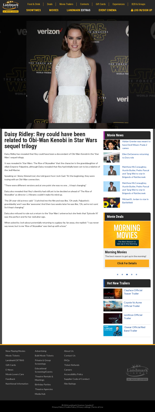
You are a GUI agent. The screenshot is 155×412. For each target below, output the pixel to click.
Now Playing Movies (15, 351)
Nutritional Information (17, 383)
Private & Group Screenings (43, 362)
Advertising (40, 351)
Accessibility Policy (73, 374)
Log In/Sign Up (141, 10)
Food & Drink (33, 4)
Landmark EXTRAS (15, 360)
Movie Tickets (13, 355)
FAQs (67, 360)
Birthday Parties (43, 384)
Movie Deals (115, 217)
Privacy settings (84, 407)
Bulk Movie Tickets (44, 355)
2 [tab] (122, 274)
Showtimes (33, 10)
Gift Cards (101, 4)
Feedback (10, 379)
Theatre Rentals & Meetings (44, 378)
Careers (68, 369)
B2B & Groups (138, 4)
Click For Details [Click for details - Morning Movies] (127, 263)
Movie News (115, 135)
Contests (84, 4)
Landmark (78, 10)
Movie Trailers (66, 4)
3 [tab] (127, 274)
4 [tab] (131, 274)
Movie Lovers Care (15, 374)
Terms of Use (97, 407)
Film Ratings (70, 383)
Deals (50, 4)
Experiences (119, 4)
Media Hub (40, 394)
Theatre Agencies (44, 389)
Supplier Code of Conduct (77, 379)
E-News (9, 369)
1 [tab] (117, 274)
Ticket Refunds (71, 365)
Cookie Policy (70, 407)
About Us (69, 351)
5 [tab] (136, 274)
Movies (53, 10)
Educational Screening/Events (44, 370)
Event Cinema (107, 10)
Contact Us (69, 355)
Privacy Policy (58, 407)
